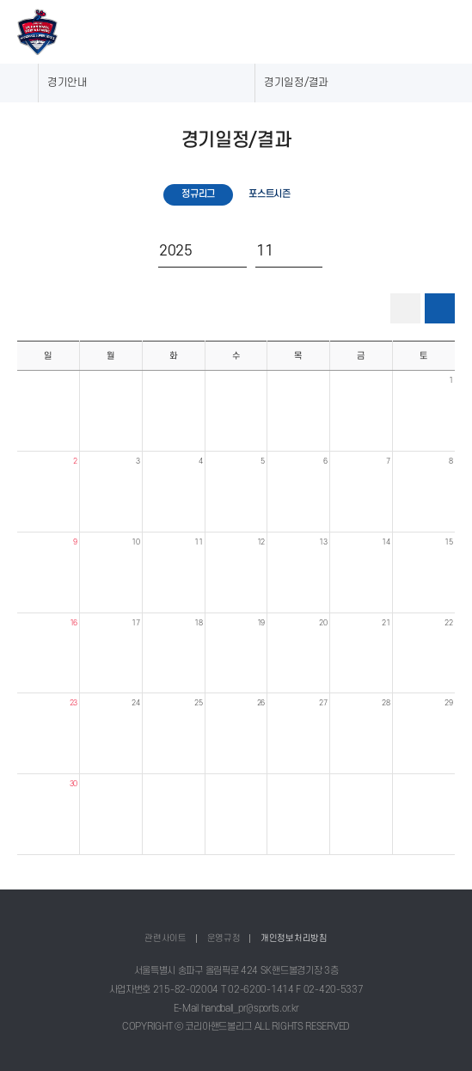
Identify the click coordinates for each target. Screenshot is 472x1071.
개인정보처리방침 (294, 938)
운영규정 (224, 938)
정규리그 (198, 194)
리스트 (406, 308)
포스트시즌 (269, 194)
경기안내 (67, 83)
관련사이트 (165, 938)
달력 (440, 308)
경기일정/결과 (296, 83)
